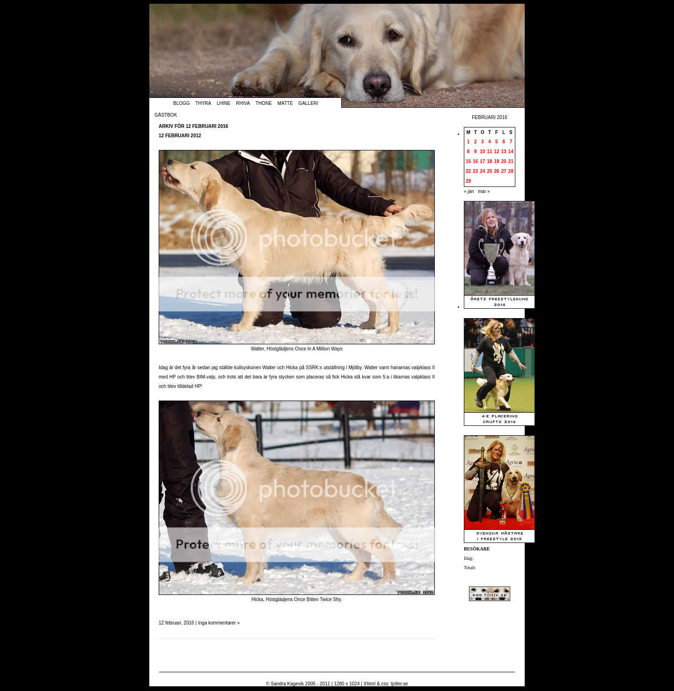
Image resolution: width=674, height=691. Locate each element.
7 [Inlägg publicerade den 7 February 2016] (511, 141)
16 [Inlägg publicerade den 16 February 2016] (475, 161)
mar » (484, 191)
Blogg (181, 103)
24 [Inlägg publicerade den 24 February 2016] (482, 171)
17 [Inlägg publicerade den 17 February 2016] (482, 161)
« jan (469, 191)
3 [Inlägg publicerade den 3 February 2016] (482, 141)
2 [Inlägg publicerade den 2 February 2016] (475, 141)
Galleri (308, 103)
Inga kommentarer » (219, 622)
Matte (285, 103)
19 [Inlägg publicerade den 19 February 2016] (496, 161)
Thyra (203, 103)
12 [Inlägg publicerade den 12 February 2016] (496, 151)
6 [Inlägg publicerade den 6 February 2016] (503, 141)
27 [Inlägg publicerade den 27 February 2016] (503, 171)
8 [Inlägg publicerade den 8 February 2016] (468, 151)
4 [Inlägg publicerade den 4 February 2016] (489, 141)
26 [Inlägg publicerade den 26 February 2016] (496, 171)
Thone (264, 103)
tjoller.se (399, 683)
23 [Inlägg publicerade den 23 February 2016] (475, 171)
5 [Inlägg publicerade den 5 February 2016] (496, 141)
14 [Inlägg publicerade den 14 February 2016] (510, 151)
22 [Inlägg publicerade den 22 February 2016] (468, 171)
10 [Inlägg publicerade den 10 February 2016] (482, 151)
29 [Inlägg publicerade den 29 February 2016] (468, 181)
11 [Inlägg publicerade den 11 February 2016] (489, 151)
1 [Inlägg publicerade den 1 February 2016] (468, 141)
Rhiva (243, 103)
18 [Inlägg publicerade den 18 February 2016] (489, 161)
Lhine (223, 103)
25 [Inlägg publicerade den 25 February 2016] (489, 171)
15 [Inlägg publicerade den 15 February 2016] (468, 161)
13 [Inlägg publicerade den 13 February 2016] (503, 151)
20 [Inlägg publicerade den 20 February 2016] (503, 161)
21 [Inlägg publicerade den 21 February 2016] (510, 161)
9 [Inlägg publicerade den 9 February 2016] (475, 151)
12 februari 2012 (180, 135)
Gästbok (165, 115)
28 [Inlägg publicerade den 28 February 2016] (510, 171)
